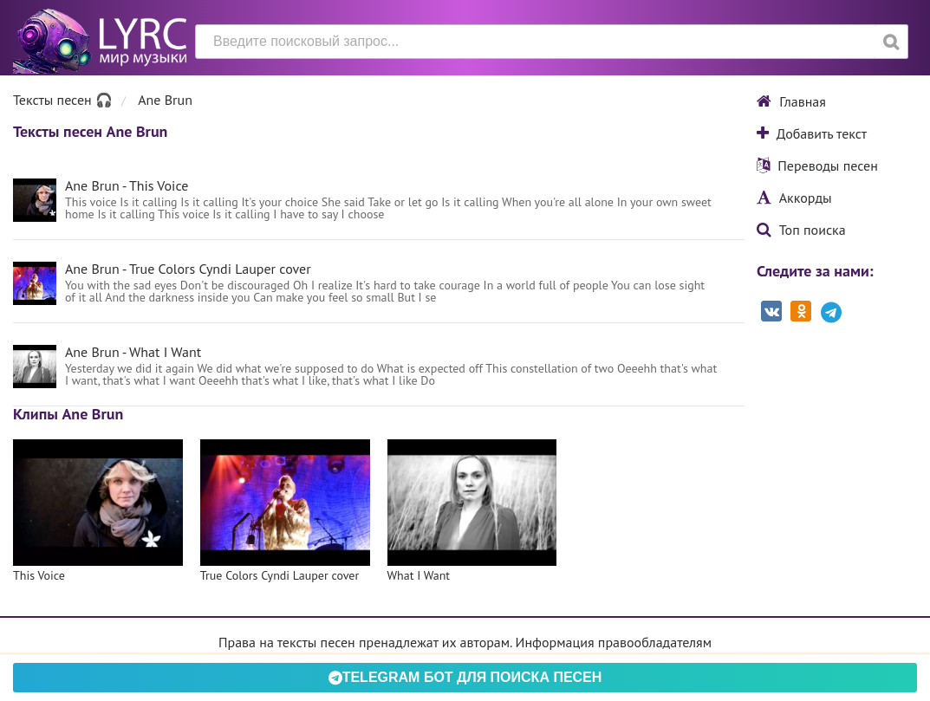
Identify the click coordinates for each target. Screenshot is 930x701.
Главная (791, 101)
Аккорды (794, 197)
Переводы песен (817, 165)
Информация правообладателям (614, 642)
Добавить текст (812, 133)
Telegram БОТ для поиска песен (465, 677)
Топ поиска (801, 229)
